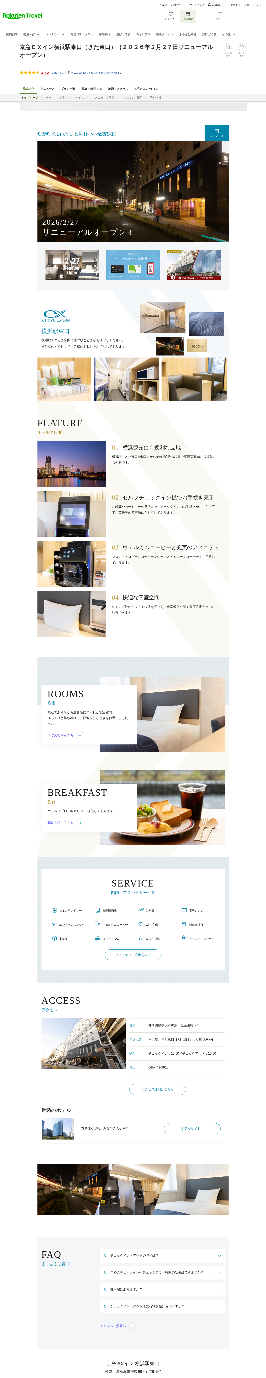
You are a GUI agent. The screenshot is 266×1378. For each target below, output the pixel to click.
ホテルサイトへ (192, 1128)
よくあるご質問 (132, 97)
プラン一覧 (68, 88)
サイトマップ (196, 4)
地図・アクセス (118, 88)
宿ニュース (47, 88)
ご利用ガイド (178, 4)
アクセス (78, 97)
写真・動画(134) (92, 88)
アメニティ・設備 (103, 97)
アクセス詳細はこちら (158, 1089)
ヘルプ (163, 4)
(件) (57, 73)
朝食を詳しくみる (65, 823)
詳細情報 (155, 97)
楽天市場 (235, 4)
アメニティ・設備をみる (133, 955)
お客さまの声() (146, 88)
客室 (49, 97)
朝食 (62, 97)
